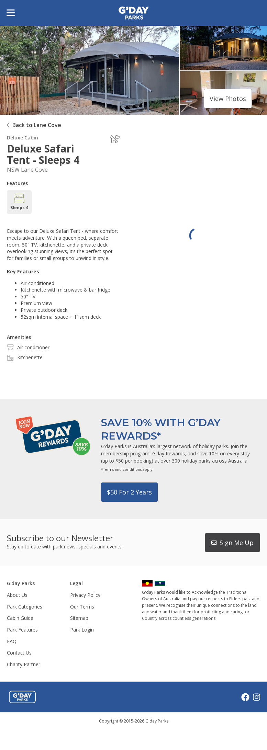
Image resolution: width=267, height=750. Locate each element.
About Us (17, 595)
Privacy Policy (85, 595)
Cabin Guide (20, 618)
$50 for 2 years (129, 492)
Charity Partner (23, 664)
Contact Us (19, 652)
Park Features (22, 629)
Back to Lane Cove (36, 125)
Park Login (82, 629)
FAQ (11, 641)
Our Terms (82, 606)
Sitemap (79, 618)
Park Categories (24, 606)
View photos (228, 98)
